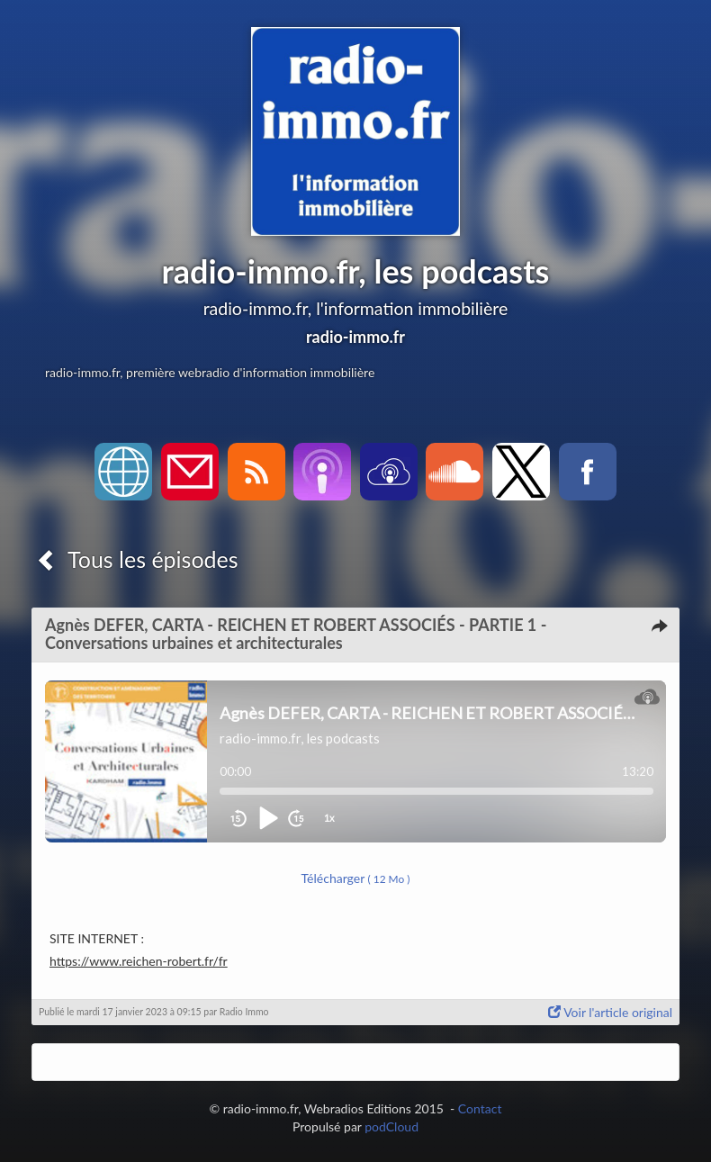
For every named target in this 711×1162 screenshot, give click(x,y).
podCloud (391, 1126)
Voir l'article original (610, 1012)
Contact (480, 1108)
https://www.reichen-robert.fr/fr (139, 960)
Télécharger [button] (356, 878)
